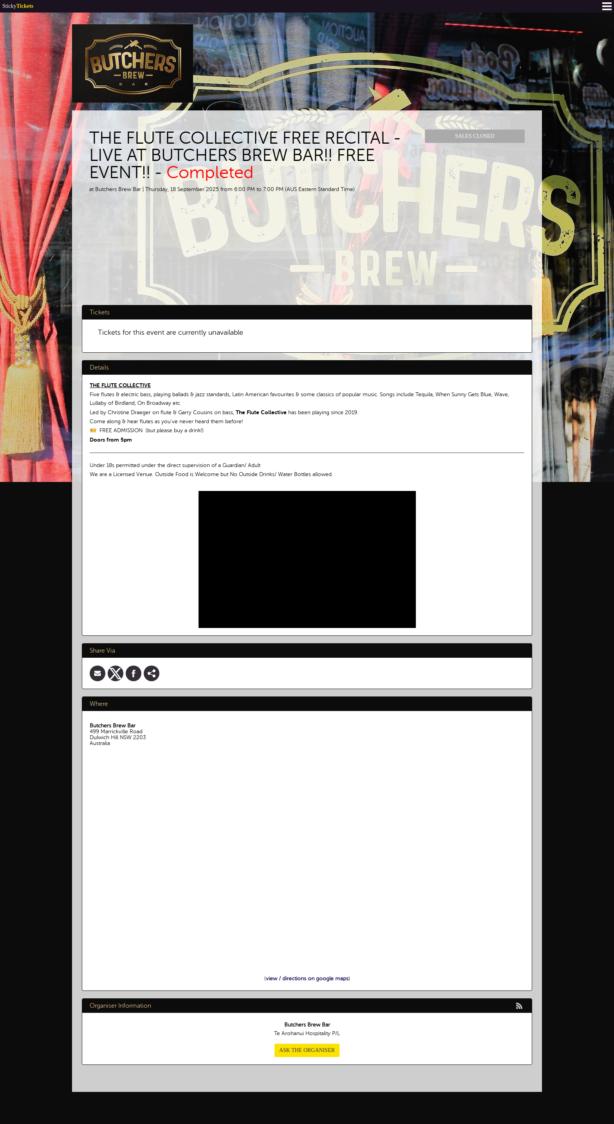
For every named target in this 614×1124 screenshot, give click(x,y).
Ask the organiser (307, 1050)
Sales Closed (475, 136)
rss (519, 1006)
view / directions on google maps (307, 978)
